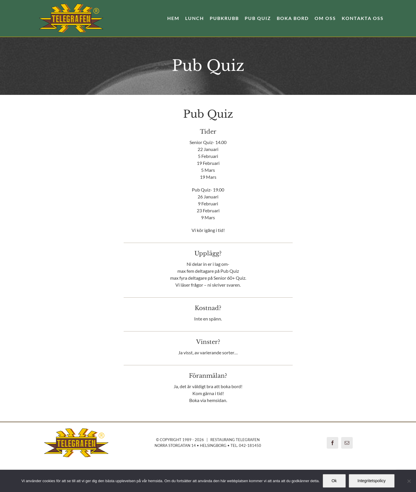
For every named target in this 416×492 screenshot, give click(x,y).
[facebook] (332, 443)
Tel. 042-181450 (246, 445)
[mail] (347, 443)
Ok (334, 480)
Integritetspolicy (372, 480)
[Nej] (409, 481)
